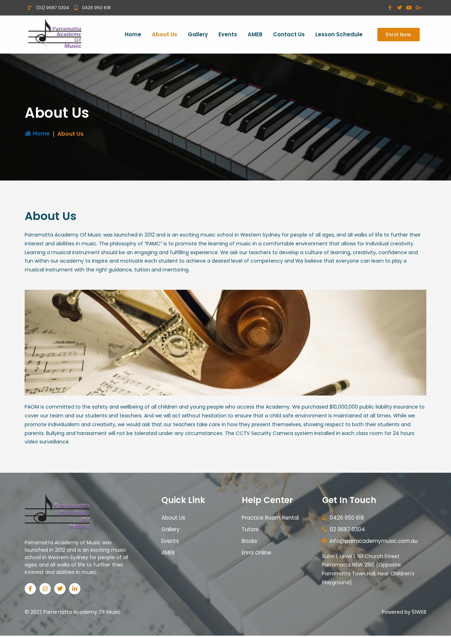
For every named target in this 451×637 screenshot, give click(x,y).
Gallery (198, 34)
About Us (164, 34)
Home (133, 34)
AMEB (255, 34)
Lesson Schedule (339, 34)
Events (227, 34)
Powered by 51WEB (404, 613)
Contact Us (289, 34)
